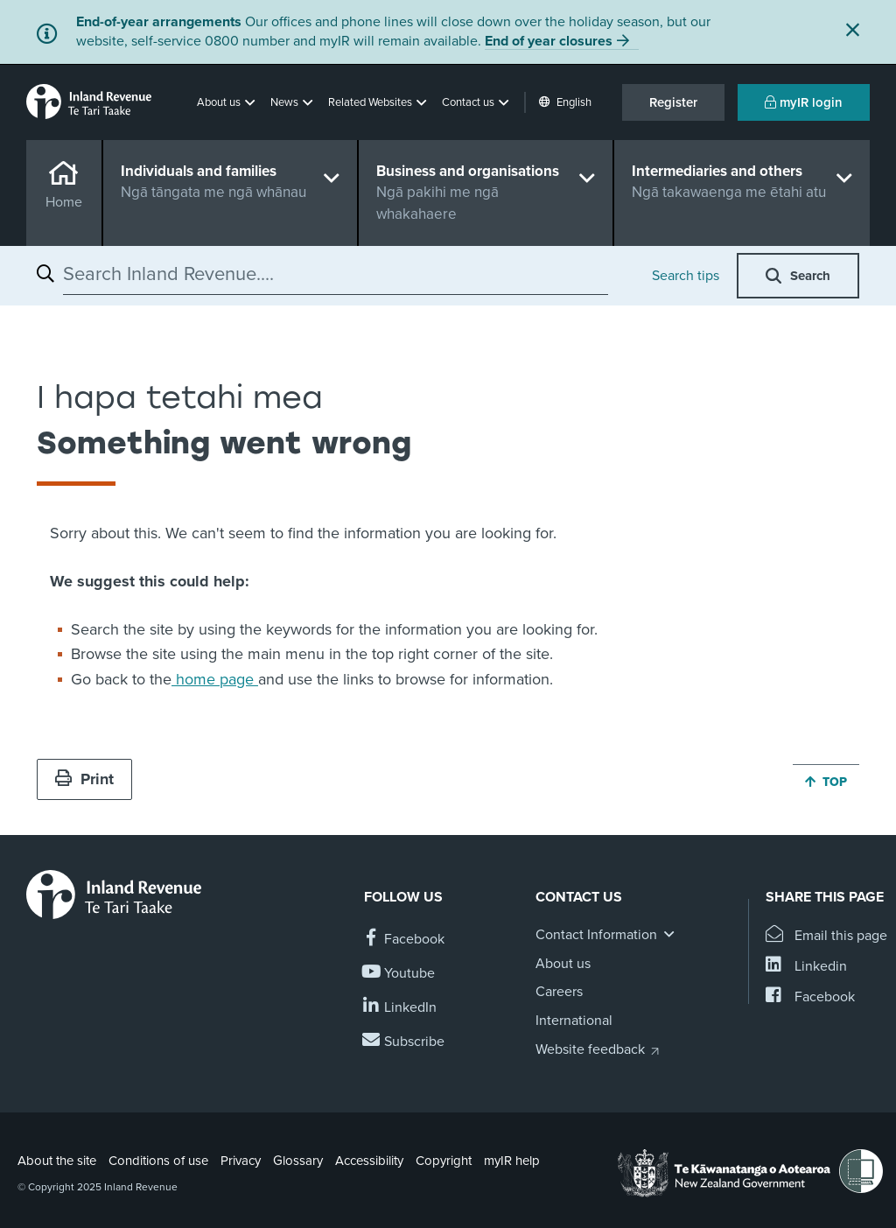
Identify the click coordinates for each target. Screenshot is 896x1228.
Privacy (240, 1160)
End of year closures (548, 41)
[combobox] (335, 274)
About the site (57, 1160)
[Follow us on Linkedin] (400, 1008)
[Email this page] (826, 936)
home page (215, 679)
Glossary (298, 1160)
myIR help (512, 1160)
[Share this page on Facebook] (810, 997)
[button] (227, 102)
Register (673, 102)
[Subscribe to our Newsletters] (404, 1042)
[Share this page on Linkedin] (806, 967)
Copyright (444, 1160)
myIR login (804, 102)
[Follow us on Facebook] (404, 940)
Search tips (685, 275)
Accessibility (369, 1160)
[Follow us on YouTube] (399, 974)
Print (84, 779)
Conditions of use (158, 1160)
